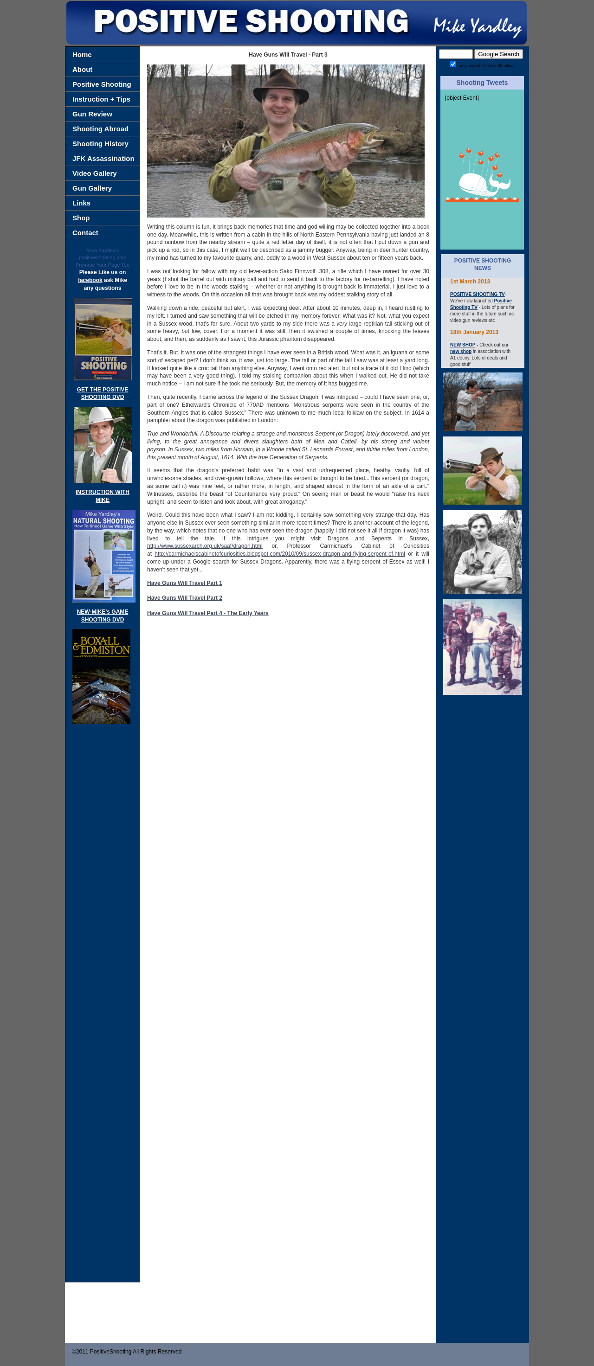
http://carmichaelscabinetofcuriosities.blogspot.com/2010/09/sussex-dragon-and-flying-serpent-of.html (280, 554)
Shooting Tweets (482, 82)
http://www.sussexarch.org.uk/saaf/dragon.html (205, 546)
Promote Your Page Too (102, 265)
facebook (90, 280)
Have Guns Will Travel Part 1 (184, 583)
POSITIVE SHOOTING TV (477, 294)
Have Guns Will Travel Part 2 (184, 598)
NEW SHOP (462, 344)
